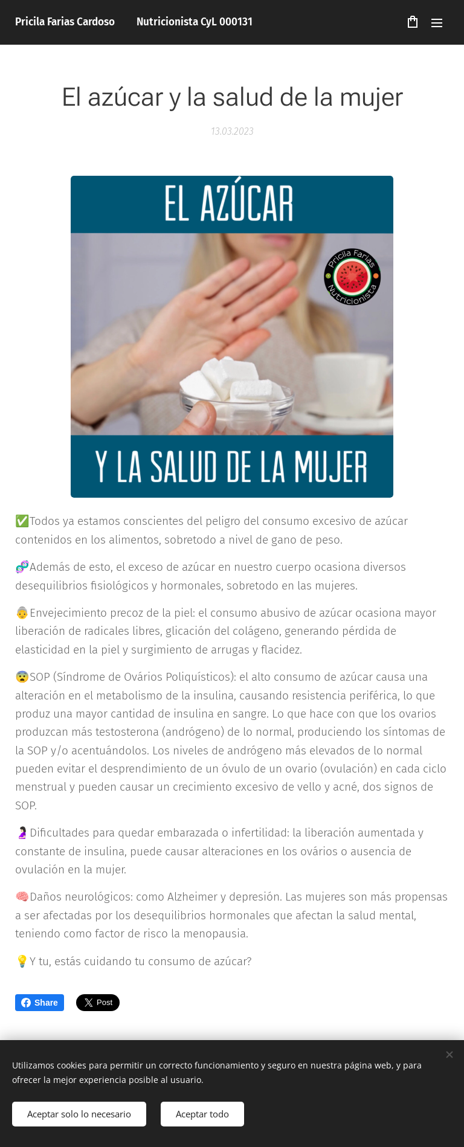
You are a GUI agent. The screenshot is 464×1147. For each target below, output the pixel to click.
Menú (436, 23)
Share (39, 1002)
